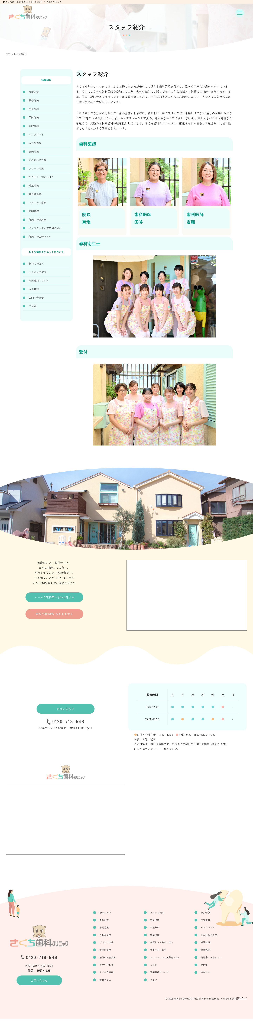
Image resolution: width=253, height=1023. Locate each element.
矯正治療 (34, 185)
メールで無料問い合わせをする (54, 598)
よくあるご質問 (37, 272)
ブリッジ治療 (36, 168)
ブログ (157, 984)
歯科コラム (110, 984)
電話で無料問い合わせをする (54, 618)
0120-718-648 (68, 722)
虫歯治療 (34, 92)
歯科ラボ (241, 1003)
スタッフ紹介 (160, 912)
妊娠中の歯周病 (37, 219)
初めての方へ (36, 263)
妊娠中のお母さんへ (40, 236)
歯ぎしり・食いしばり (41, 177)
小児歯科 (34, 109)
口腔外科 (34, 126)
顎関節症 (34, 211)
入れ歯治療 (35, 143)
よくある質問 (111, 976)
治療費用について (39, 280)
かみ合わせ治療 (37, 160)
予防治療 (34, 117)
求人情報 (34, 289)
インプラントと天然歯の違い (45, 228)
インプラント (36, 134)
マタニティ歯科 (37, 202)
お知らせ (207, 976)
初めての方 (110, 912)
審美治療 (34, 151)
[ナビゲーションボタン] (239, 13)
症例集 (206, 968)
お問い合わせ (36, 297)
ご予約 (32, 306)
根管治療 (34, 100)
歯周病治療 (35, 194)
